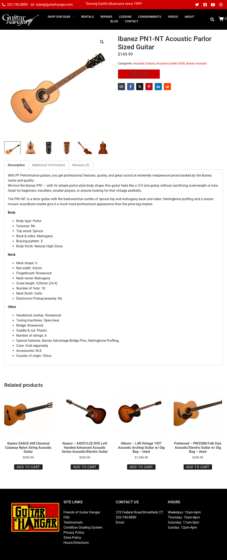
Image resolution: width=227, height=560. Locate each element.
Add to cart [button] (28, 467)
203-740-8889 (126, 517)
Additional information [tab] (48, 165)
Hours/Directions (76, 543)
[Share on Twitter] (139, 86)
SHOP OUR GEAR (61, 16)
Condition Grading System (82, 527)
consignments (149, 16)
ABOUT (189, 16)
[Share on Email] (121, 86)
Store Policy (72, 538)
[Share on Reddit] (167, 86)
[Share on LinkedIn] (158, 86)
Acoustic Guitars (144, 63)
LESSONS (125, 16)
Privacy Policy (73, 533)
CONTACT (131, 21)
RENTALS (87, 16)
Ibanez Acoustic (196, 63)
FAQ (66, 517)
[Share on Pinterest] (149, 86)
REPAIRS (106, 16)
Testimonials (73, 522)
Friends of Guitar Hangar (81, 512)
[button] (102, 42)
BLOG (114, 21)
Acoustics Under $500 (170, 63)
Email (120, 522)
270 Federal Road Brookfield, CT (139, 512)
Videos (173, 16)
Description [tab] (16, 165)
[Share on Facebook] (130, 86)
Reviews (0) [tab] (81, 165)
